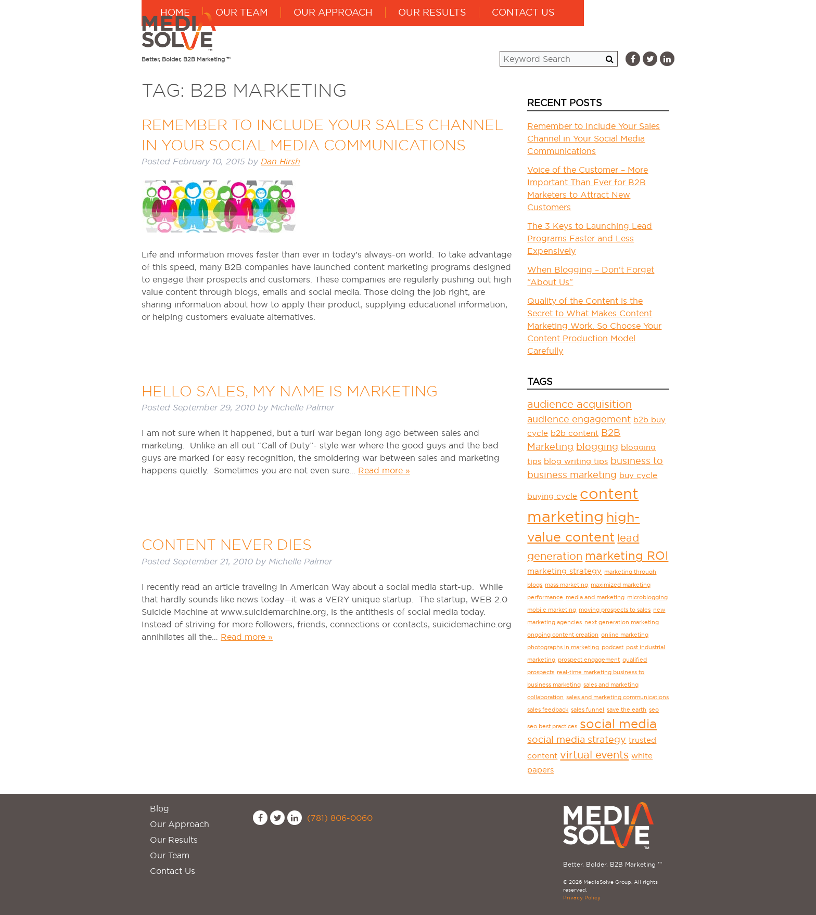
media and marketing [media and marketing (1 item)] (595, 597)
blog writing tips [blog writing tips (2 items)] (576, 461)
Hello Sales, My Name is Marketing (290, 391)
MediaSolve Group (181, 31)
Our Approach (423, 31)
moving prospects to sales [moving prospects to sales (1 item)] (615, 610)
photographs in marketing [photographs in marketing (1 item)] (563, 647)
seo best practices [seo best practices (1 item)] (552, 726)
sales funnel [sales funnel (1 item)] (587, 709)
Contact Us (613, 31)
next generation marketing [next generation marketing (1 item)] (621, 622)
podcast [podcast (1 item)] (612, 647)
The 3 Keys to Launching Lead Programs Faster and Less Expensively (589, 238)
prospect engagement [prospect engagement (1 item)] (589, 659)
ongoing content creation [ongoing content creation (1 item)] (562, 635)
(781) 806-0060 (340, 817)
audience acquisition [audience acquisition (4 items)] (579, 404)
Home (265, 31)
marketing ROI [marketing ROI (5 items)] (626, 555)
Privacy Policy (582, 897)
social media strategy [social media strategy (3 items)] (576, 739)
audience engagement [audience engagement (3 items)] (579, 419)
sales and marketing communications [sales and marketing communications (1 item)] (617, 697)
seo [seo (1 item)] (654, 709)
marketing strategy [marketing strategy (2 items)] (564, 570)
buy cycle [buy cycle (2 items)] (638, 475)
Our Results (523, 31)
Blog (159, 808)
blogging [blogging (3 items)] (597, 447)
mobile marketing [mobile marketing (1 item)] (551, 610)
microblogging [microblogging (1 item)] (647, 597)
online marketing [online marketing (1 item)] (624, 635)
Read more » (384, 470)
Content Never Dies (227, 544)
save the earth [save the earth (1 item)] (626, 709)
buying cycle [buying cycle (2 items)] (552, 496)
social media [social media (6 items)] (618, 723)
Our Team (332, 31)
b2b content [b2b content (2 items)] (574, 433)
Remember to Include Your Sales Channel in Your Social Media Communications (593, 138)
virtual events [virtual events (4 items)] (594, 755)
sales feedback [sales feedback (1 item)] (547, 709)
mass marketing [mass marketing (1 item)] (566, 585)
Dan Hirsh (280, 161)
